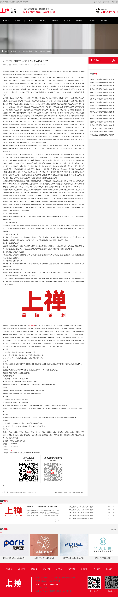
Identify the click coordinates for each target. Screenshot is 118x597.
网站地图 (98, 2)
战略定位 (30, 21)
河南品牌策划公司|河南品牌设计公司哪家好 (42, 506)
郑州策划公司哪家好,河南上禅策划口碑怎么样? (22, 492)
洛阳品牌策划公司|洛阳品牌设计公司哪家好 (81, 510)
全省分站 (59, 581)
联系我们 (103, 21)
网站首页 (6, 21)
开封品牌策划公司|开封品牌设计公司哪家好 (81, 513)
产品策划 (43, 21)
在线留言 (106, 2)
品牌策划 (18, 21)
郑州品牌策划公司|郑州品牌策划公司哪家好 (81, 507)
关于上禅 (91, 21)
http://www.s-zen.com (16, 450)
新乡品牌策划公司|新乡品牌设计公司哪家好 (81, 516)
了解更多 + (114, 530)
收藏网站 (115, 2)
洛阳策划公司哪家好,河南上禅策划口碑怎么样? (70, 492)
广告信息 (23, 51)
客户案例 (67, 21)
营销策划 (55, 21)
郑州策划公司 (15, 51)
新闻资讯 (79, 21)
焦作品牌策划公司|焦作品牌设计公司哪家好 (81, 518)
